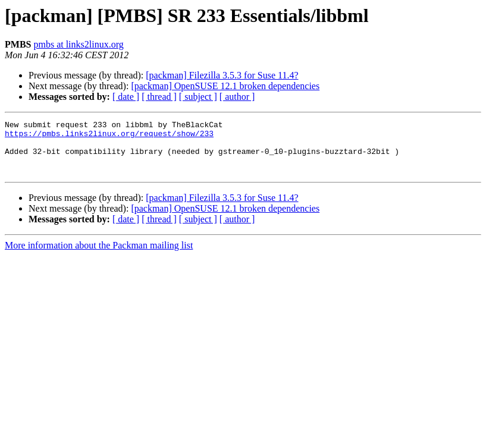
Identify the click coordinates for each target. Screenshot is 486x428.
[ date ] (125, 97)
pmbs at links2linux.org (78, 44)
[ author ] (237, 97)
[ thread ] (159, 97)
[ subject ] (198, 97)
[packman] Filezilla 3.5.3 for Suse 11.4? (222, 75)
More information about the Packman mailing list (99, 256)
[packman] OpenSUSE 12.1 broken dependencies (225, 86)
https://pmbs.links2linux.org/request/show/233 (109, 136)
